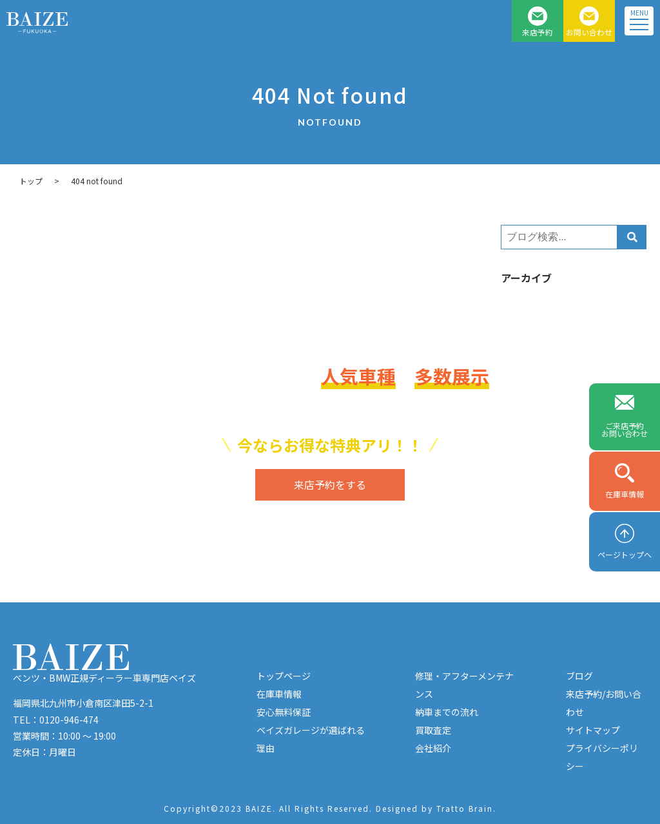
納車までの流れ (446, 711)
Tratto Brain (464, 808)
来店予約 (537, 32)
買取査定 (433, 729)
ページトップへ (624, 554)
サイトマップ (593, 729)
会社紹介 (433, 748)
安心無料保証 (284, 711)
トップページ (284, 675)
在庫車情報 (624, 493)
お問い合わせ (589, 32)
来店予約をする (330, 484)
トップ (31, 180)
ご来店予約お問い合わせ (624, 429)
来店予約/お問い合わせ (603, 702)
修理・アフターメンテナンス (464, 684)
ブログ (579, 675)
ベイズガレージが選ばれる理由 (311, 738)
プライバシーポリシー (602, 757)
